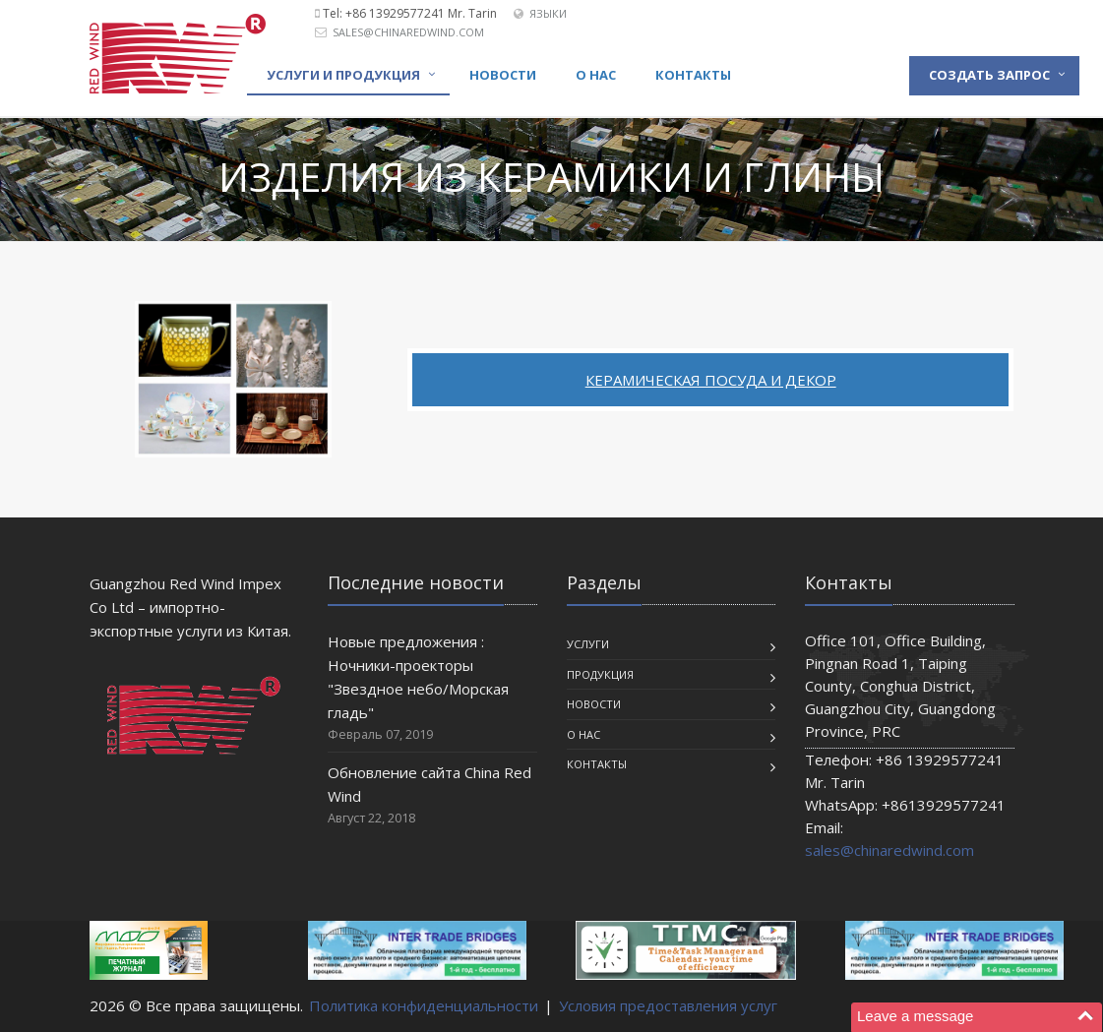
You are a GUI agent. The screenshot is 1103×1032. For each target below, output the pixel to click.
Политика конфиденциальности (423, 1005)
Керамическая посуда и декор (710, 380)
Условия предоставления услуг (668, 1005)
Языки (548, 13)
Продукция (600, 674)
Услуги (588, 644)
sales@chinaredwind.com (408, 32)
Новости (502, 75)
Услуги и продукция (343, 75)
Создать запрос (989, 75)
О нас (596, 75)
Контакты (693, 75)
